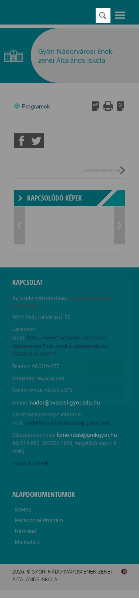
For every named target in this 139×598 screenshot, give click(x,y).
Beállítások (69, 345)
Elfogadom (69, 324)
